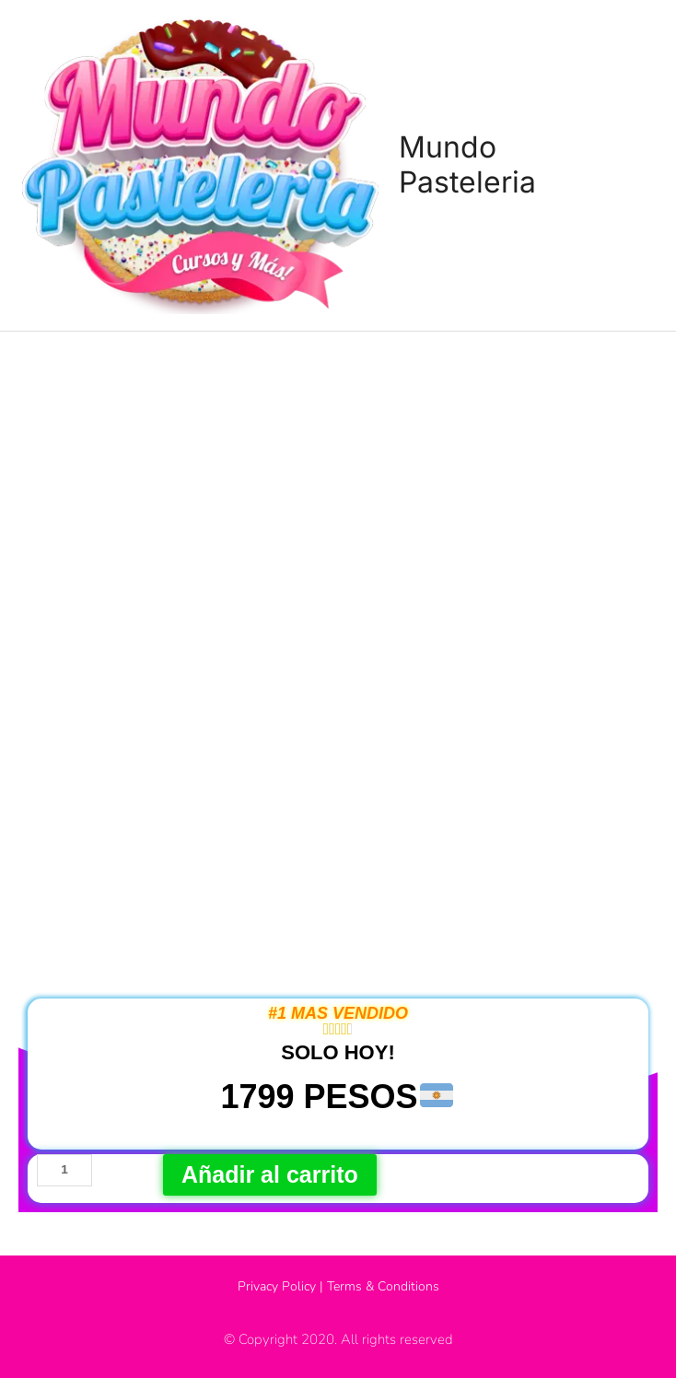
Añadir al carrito (269, 1174)
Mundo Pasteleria (467, 164)
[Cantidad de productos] (64, 1170)
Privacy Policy (277, 1286)
